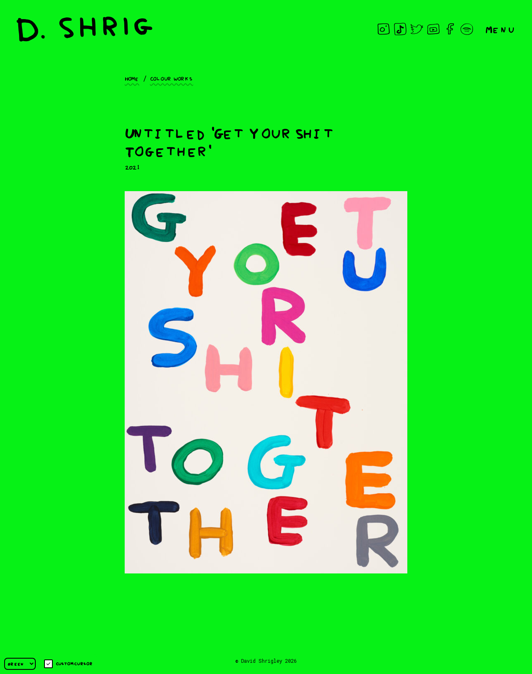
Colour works (171, 78)
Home (132, 78)
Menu (500, 28)
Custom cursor (68, 663)
